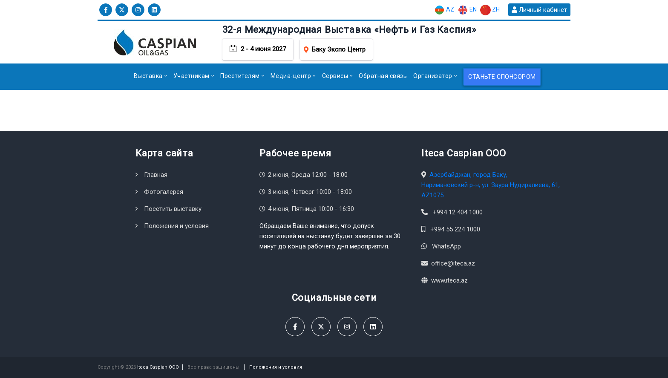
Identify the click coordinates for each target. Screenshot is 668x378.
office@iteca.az (453, 263)
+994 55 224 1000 (455, 229)
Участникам (191, 75)
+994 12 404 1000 (458, 212)
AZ (444, 10)
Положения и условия (176, 226)
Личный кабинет (539, 10)
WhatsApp (446, 246)
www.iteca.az (449, 280)
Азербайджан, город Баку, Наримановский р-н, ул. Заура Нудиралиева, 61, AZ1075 (490, 185)
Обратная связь (383, 75)
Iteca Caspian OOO (158, 367)
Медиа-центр (291, 75)
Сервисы (335, 75)
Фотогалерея (163, 192)
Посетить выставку (173, 209)
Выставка (148, 75)
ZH (490, 10)
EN (467, 10)
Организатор (432, 75)
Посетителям (240, 75)
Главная (155, 175)
